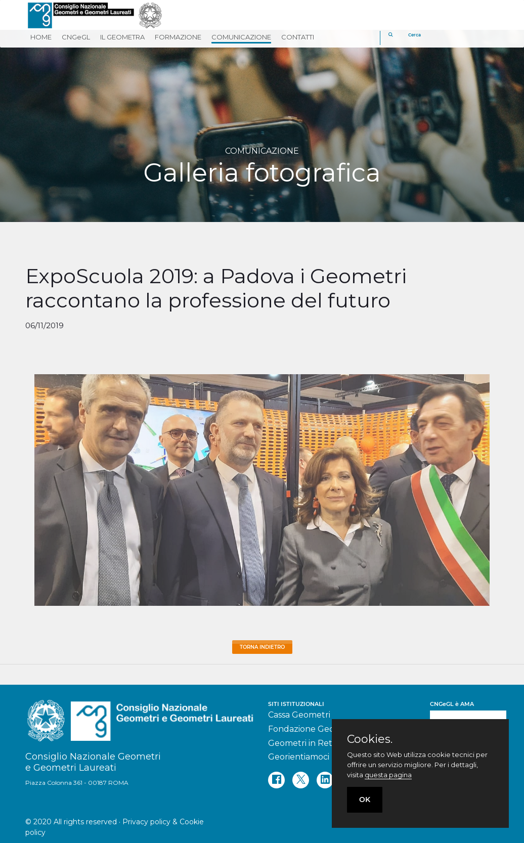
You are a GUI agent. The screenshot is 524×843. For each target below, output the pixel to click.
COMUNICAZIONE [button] (241, 37)
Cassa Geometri (299, 715)
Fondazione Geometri (312, 729)
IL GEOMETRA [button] (122, 37)
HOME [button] (41, 37)
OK (364, 799)
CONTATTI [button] (297, 37)
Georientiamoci (298, 757)
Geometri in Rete (302, 743)
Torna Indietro (262, 647)
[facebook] (276, 780)
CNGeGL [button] (76, 37)
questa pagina (388, 775)
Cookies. (369, 739)
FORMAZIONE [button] (178, 37)
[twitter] (300, 780)
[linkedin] (325, 780)
